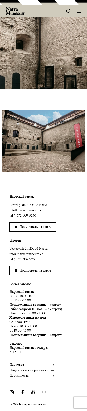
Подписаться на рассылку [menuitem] (28, 370)
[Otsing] (69, 11)
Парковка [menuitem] (16, 365)
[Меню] (79, 11)
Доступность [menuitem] (19, 375)
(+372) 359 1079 (25, 259)
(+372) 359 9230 (25, 216)
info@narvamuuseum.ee (26, 210)
